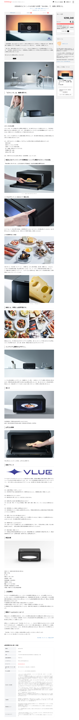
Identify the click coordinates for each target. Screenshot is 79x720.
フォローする (65, 31)
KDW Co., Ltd (36, 10)
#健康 (39, 8)
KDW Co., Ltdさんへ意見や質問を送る (63, 61)
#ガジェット (32, 8)
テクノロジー (43, 10)
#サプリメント (46, 8)
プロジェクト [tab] (12, 12)
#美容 (36, 8)
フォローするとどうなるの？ (65, 33)
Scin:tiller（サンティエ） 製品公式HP (45, 637)
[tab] (29, 13)
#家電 (42, 8)
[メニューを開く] (73, 2)
